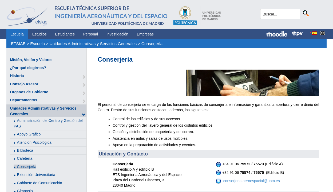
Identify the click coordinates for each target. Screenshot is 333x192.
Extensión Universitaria (36, 175)
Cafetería (25, 158)
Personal (90, 34)
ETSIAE (18, 43)
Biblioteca (25, 150)
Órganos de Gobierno (29, 92)
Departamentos (23, 100)
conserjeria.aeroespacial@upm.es (251, 181)
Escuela (17, 34)
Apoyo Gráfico (29, 134)
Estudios (39, 34)
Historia (17, 76)
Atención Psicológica (34, 142)
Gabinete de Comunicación (39, 183)
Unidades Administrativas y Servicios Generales (93, 43)
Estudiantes (65, 34)
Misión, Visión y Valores (31, 60)
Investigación (117, 34)
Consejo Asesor (24, 84)
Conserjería (152, 43)
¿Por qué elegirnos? (28, 68)
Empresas (145, 34)
